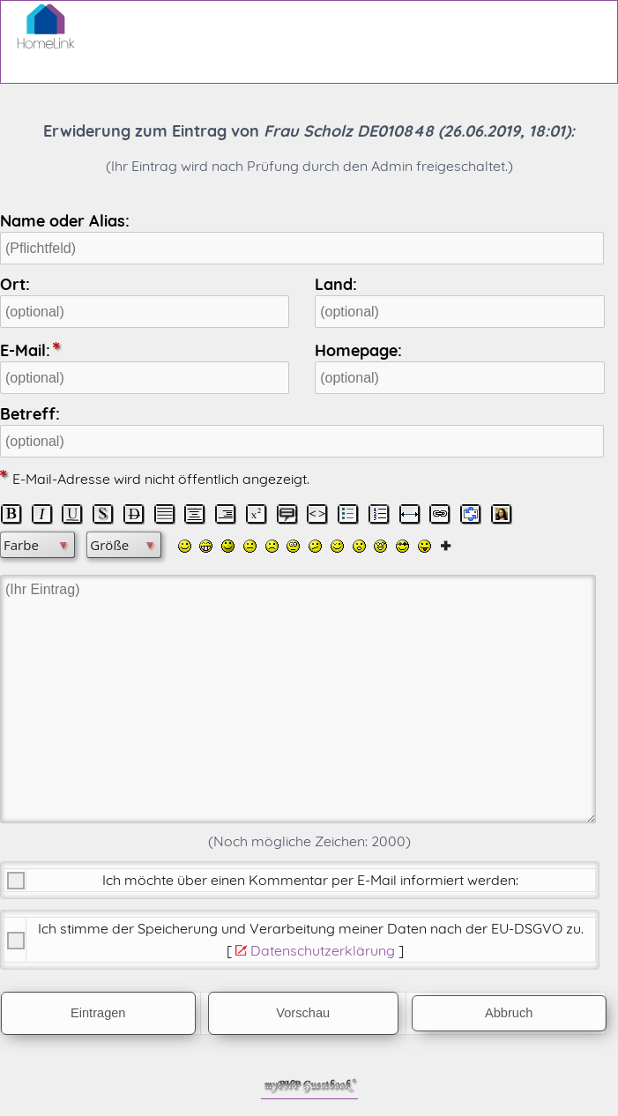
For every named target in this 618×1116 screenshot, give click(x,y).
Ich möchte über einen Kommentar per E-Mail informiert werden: (310, 880)
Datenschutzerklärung (322, 950)
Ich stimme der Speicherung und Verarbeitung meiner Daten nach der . (311, 928)
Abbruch (508, 1013)
